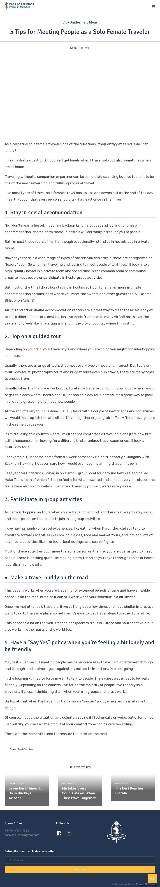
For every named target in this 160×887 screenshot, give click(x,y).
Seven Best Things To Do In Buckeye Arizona (25, 793)
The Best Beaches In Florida (131, 790)
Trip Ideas (90, 22)
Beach (20, 749)
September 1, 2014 (17, 784)
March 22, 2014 (68, 784)
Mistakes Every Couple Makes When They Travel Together (79, 793)
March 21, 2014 (121, 784)
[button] (80, 869)
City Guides (72, 22)
